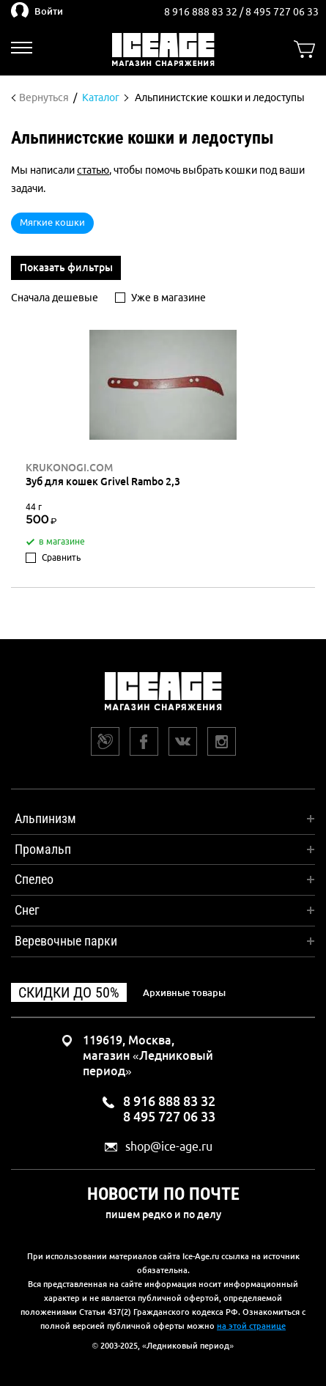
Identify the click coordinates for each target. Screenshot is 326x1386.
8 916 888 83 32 (202, 11)
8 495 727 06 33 (282, 11)
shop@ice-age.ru (168, 1146)
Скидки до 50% (68, 992)
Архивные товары (184, 992)
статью (93, 170)
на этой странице (251, 1326)
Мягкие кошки (52, 222)
